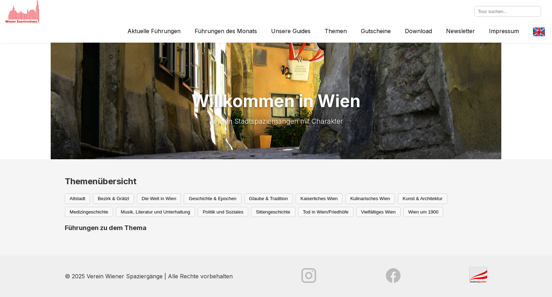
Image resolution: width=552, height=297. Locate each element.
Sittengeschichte (273, 212)
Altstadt (77, 198)
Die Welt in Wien (159, 198)
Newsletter (460, 31)
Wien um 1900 (423, 212)
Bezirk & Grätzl (113, 198)
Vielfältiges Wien (378, 212)
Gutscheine (376, 31)
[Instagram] (309, 276)
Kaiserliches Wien (319, 198)
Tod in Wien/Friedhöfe (326, 212)
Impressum (504, 31)
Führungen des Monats (226, 31)
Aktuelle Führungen (154, 31)
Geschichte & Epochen (213, 198)
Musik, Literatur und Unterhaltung (155, 212)
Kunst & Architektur (423, 198)
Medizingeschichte (89, 212)
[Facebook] (393, 276)
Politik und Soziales (223, 212)
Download (418, 31)
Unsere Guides (290, 31)
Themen (336, 31)
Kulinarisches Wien (370, 198)
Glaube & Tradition (268, 198)
